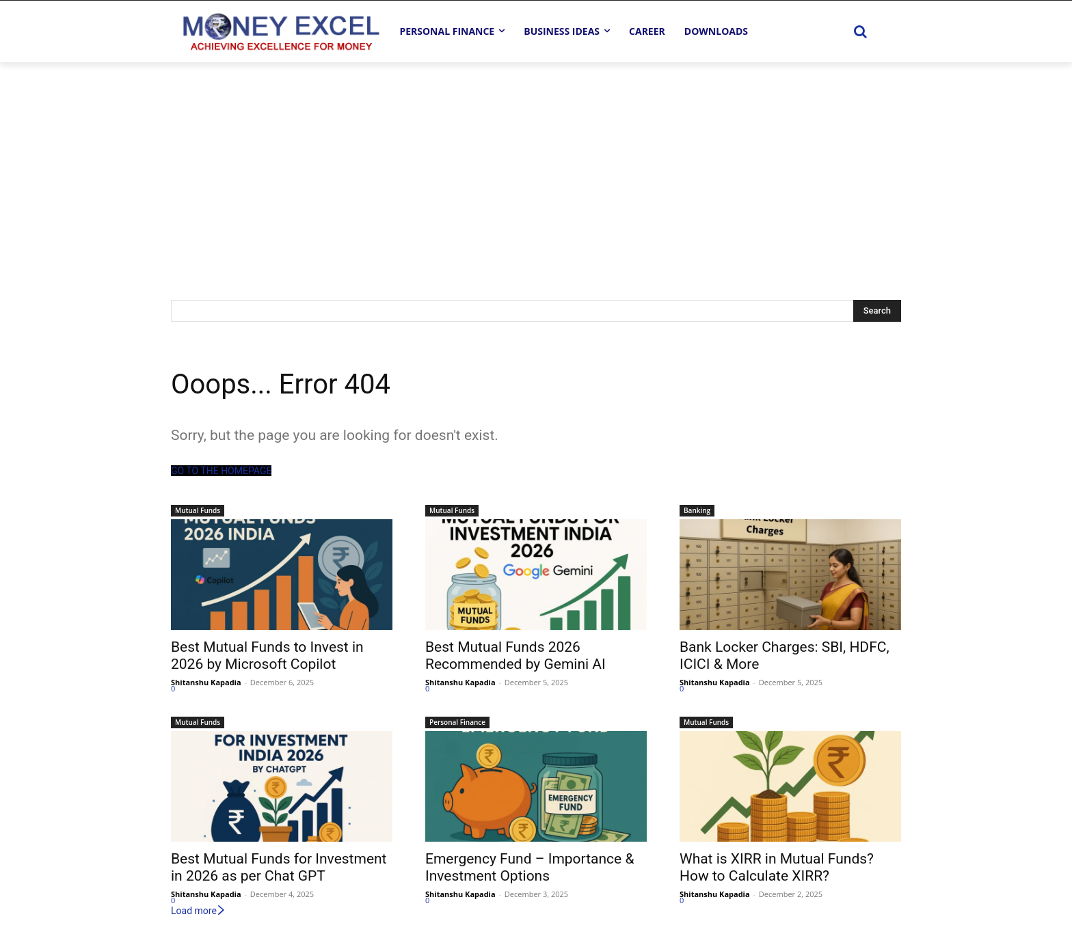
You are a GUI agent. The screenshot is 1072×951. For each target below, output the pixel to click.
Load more (198, 910)
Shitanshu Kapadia (206, 682)
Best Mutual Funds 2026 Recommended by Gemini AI (515, 655)
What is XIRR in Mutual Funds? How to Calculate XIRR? (777, 867)
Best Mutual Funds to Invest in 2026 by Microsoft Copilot (267, 655)
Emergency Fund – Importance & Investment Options (529, 867)
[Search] (877, 311)
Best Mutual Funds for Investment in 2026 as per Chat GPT (279, 867)
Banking (697, 510)
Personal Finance (457, 722)
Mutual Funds (197, 510)
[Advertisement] (536, 164)
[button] (860, 31)
